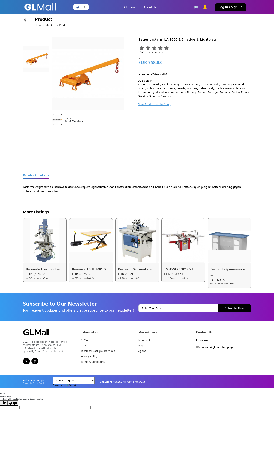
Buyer (142, 345)
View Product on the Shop (154, 104)
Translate (70, 385)
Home (38, 25)
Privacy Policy (89, 356)
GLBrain (129, 7)
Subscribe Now (234, 308)
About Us (150, 7)
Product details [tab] (36, 175)
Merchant (144, 340)
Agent (142, 351)
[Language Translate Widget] (74, 380)
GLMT (84, 345)
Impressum (203, 340)
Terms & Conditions (93, 361)
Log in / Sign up (231, 7)
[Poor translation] (12, 403)
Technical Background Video (98, 351)
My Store (50, 25)
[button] (80, 7)
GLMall (85, 340)
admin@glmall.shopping (217, 347)
